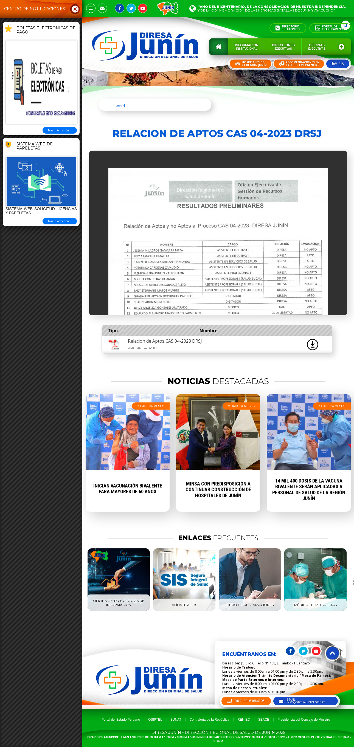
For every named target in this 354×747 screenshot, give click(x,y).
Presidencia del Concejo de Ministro (303, 719)
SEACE (263, 719)
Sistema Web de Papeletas (34, 146)
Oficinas (316, 46)
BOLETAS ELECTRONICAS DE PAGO (45, 30)
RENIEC (243, 719)
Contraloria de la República (209, 719)
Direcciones (283, 46)
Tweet (119, 106)
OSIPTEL (155, 719)
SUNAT (175, 719)
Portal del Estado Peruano (121, 719)
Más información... (59, 130)
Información (247, 46)
